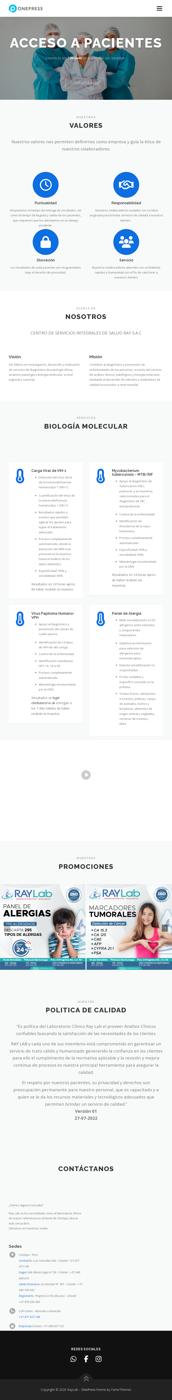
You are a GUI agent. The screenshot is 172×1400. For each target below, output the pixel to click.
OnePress (89, 1389)
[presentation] (7, 928)
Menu (159, 8)
